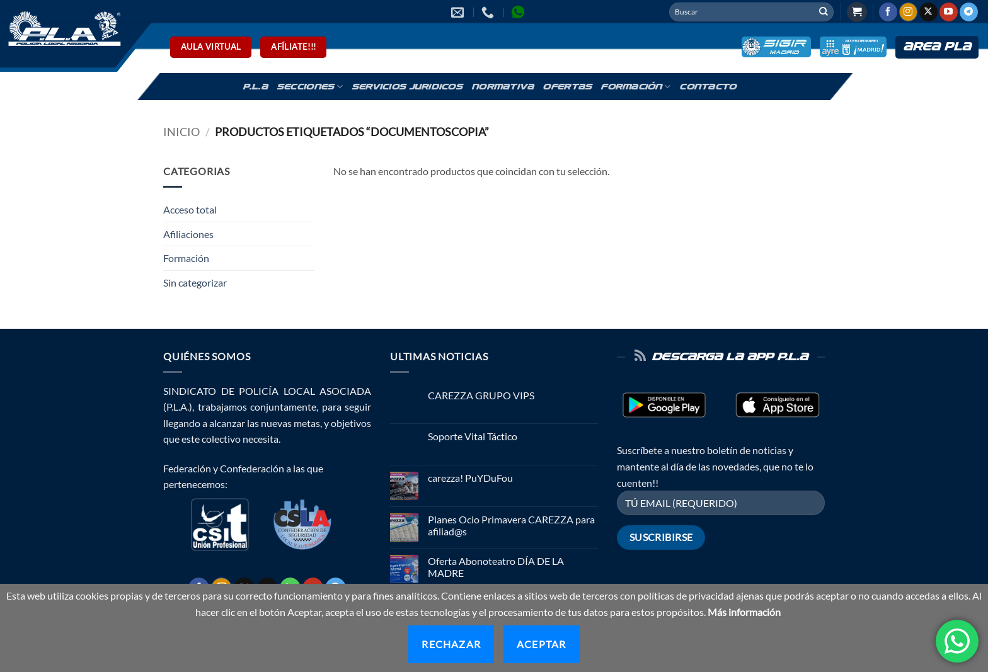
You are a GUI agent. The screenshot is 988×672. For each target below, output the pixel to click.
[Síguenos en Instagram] (908, 12)
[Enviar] (823, 12)
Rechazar (451, 644)
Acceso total (190, 209)
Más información (744, 612)
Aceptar (541, 644)
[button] (857, 12)
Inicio (181, 132)
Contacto (707, 87)
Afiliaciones (188, 234)
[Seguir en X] (928, 12)
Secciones (310, 87)
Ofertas (567, 87)
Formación (635, 87)
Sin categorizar (195, 282)
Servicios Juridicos (407, 87)
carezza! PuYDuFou (470, 478)
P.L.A (255, 87)
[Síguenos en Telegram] (969, 12)
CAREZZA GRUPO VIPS (481, 395)
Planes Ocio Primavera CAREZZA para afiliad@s (511, 525)
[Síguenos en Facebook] (888, 12)
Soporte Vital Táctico (472, 436)
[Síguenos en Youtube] (948, 12)
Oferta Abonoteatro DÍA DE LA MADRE (496, 567)
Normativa (502, 87)
